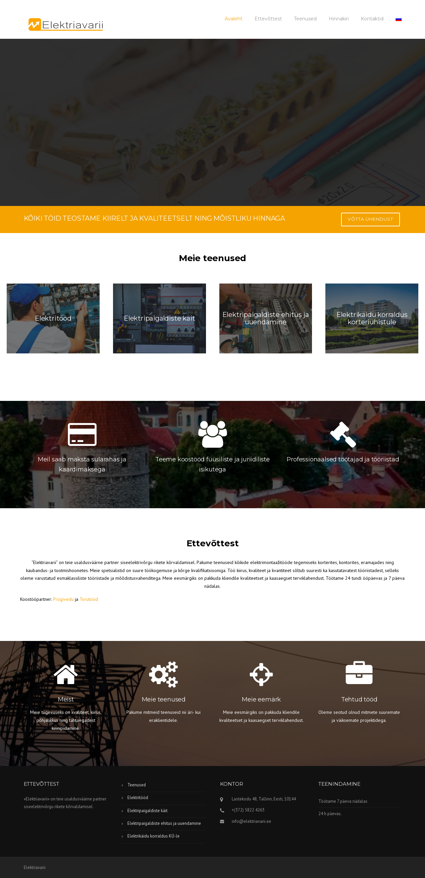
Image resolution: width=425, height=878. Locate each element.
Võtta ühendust (370, 219)
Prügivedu (63, 599)
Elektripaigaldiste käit (147, 810)
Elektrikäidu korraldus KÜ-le (153, 836)
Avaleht (233, 19)
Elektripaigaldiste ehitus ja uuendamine (164, 823)
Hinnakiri (339, 19)
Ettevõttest (268, 19)
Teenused (305, 19)
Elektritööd (137, 797)
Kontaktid (372, 19)
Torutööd (89, 599)
